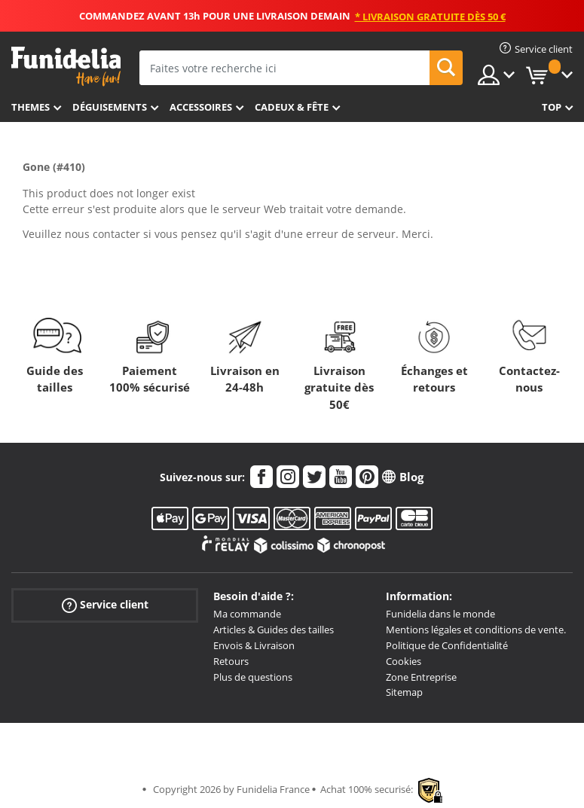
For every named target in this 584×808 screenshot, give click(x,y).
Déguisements (109, 107)
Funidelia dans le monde (440, 613)
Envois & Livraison (254, 645)
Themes (30, 107)
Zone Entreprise (421, 677)
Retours (231, 661)
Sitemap (404, 692)
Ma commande (247, 613)
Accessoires (201, 107)
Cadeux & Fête (292, 107)
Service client (105, 605)
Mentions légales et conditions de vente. (476, 629)
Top (551, 107)
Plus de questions (252, 677)
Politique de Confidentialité (447, 645)
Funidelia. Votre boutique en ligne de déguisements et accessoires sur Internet (66, 67)
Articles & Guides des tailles (273, 629)
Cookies (403, 661)
